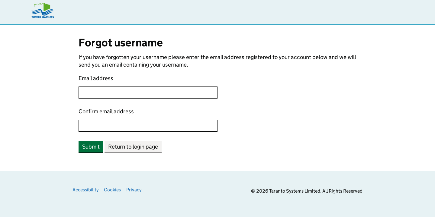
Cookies (112, 190)
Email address (96, 78)
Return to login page (133, 146)
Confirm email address (106, 111)
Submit (91, 146)
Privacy (133, 190)
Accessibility (85, 190)
